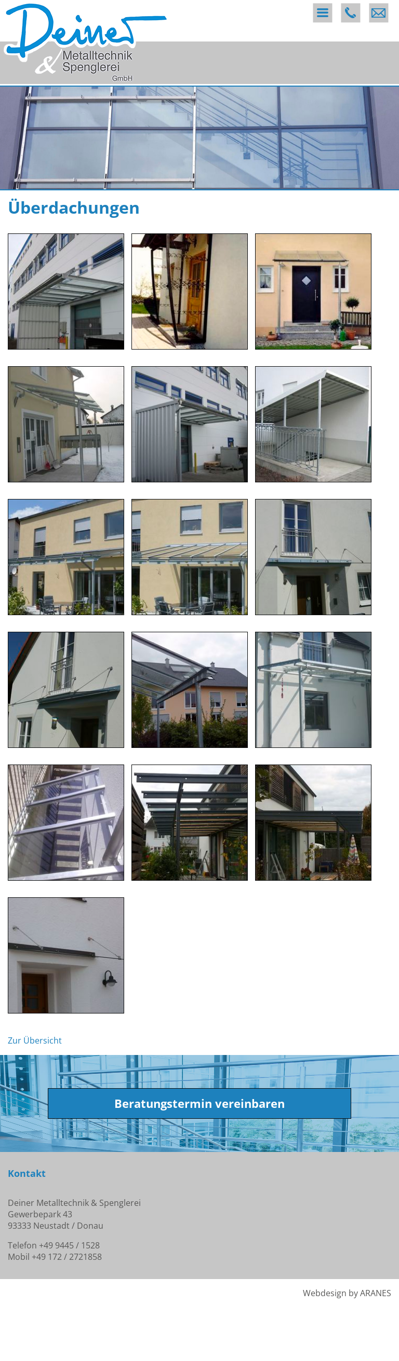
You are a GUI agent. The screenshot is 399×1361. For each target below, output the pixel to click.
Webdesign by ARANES (347, 1293)
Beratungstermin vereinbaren (199, 1103)
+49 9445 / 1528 (69, 1245)
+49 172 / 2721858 (67, 1256)
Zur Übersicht (35, 1040)
